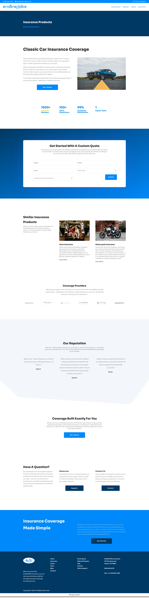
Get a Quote (47, 87)
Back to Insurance (31, 27)
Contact (142, 7)
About (126, 7)
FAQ (78, 563)
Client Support (82, 568)
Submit (111, 177)
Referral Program (83, 561)
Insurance (116, 7)
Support (74, 488)
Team (133, 7)
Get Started (101, 541)
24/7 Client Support (139, 1)
